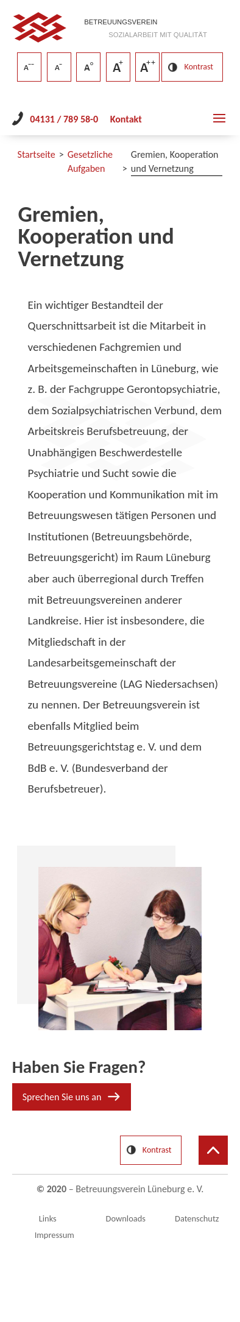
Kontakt (126, 119)
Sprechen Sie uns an (62, 1097)
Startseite (36, 154)
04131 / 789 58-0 (64, 119)
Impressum (54, 1234)
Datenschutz (197, 1218)
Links (48, 1218)
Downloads (126, 1218)
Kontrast (198, 67)
